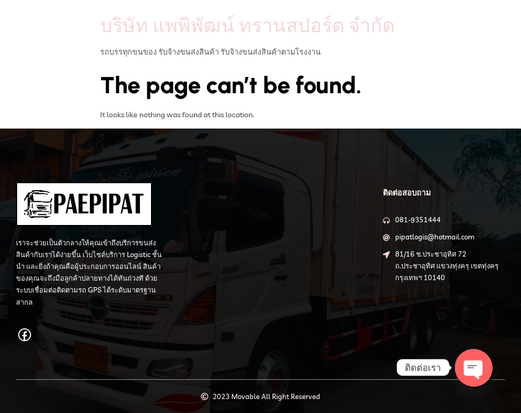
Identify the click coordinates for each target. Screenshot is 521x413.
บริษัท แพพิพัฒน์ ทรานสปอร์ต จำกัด (247, 25)
